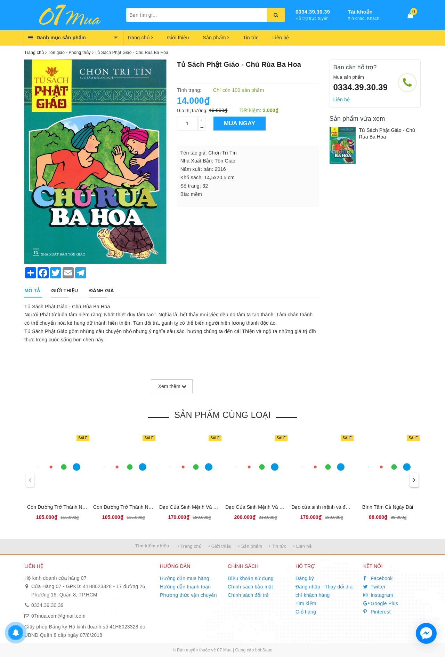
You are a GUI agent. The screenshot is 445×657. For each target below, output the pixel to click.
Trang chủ (140, 37)
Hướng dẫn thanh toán (185, 586)
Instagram (378, 595)
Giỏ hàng (306, 612)
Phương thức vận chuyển (188, 595)
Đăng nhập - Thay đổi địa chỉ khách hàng (324, 591)
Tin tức (250, 37)
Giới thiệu (178, 37)
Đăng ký (305, 578)
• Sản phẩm (250, 546)
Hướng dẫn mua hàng (184, 578)
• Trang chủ (189, 546)
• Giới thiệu (220, 546)
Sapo (267, 650)
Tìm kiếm (306, 603)
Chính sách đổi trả (248, 595)
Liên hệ (281, 37)
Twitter (374, 586)
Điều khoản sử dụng (251, 578)
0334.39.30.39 (313, 12)
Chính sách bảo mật (250, 586)
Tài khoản (360, 12)
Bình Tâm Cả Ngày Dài (387, 507)
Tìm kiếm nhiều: (153, 545)
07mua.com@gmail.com (58, 616)
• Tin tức (277, 546)
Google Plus (380, 603)
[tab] (32, 291)
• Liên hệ (302, 546)
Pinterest (377, 612)
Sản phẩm (216, 37)
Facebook (378, 578)
